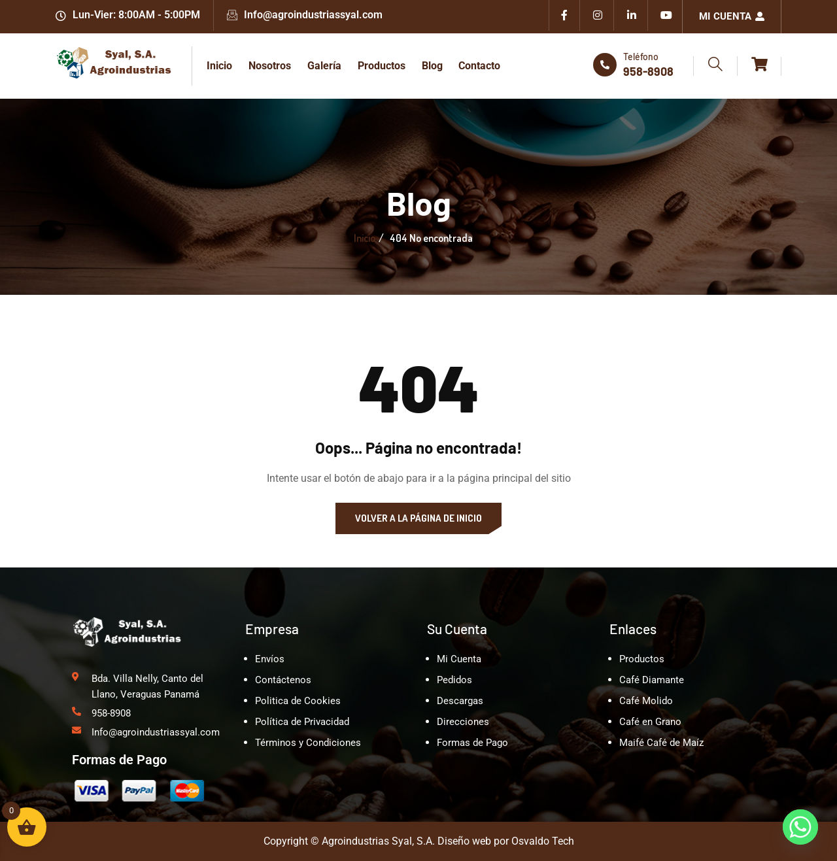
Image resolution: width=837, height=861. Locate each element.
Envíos (269, 659)
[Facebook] (564, 16)
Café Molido (646, 701)
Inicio (219, 65)
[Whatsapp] (800, 827)
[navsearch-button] (715, 66)
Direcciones (463, 722)
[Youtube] (666, 16)
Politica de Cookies (298, 701)
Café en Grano (650, 722)
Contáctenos (283, 680)
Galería (323, 65)
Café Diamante (651, 680)
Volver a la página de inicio (418, 518)
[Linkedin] (632, 16)
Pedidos (454, 680)
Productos (379, 65)
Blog (429, 65)
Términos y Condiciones (308, 743)
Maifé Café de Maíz (661, 743)
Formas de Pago (472, 743)
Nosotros (269, 65)
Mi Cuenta (731, 16)
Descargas (460, 701)
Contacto (477, 65)
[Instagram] (598, 16)
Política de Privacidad (302, 722)
